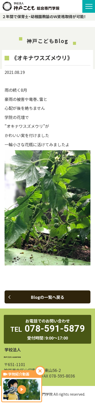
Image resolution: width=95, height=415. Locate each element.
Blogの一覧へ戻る (36, 297)
